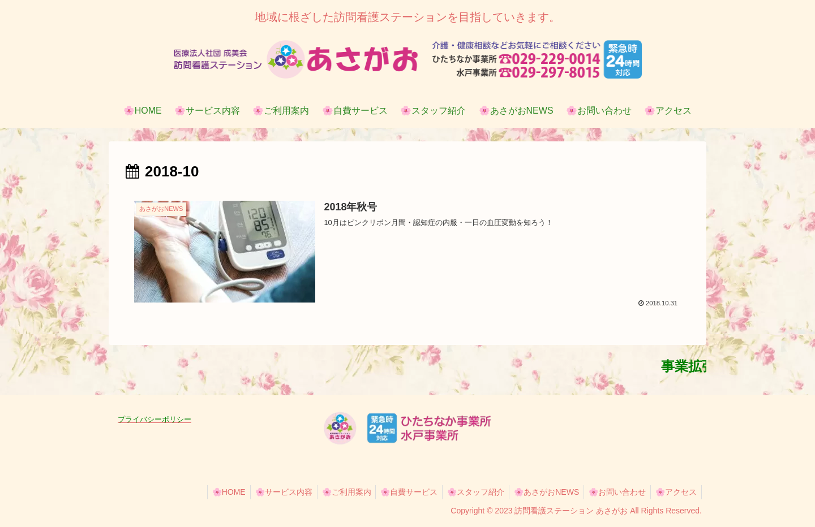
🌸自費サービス (398, 491)
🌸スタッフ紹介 (467, 491)
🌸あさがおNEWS (540, 491)
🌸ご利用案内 (333, 491)
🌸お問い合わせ (613, 491)
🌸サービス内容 (268, 491)
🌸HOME (211, 491)
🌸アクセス (675, 491)
